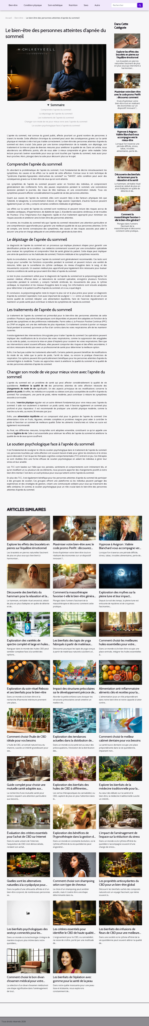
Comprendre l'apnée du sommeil (56, 109)
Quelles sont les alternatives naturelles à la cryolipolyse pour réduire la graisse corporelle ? (26, 884)
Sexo (86, 5)
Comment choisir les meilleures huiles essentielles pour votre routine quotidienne (118, 644)
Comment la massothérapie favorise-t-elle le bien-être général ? (127, 217)
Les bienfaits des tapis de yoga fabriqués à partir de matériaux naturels (72, 644)
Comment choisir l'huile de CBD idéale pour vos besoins (26, 738)
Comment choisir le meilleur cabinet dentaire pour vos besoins (120, 738)
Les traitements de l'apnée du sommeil (56, 117)
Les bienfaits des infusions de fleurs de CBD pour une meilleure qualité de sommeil (119, 932)
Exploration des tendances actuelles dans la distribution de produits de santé (72, 740)
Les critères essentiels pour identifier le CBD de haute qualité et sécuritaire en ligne (73, 932)
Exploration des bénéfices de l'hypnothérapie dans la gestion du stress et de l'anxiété (74, 836)
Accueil (8, 18)
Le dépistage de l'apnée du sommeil (55, 113)
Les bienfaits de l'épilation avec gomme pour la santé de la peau (73, 979)
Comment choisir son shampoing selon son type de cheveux (73, 882)
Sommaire (57, 105)
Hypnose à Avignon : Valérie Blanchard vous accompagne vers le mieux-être (127, 136)
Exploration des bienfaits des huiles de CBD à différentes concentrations (71, 788)
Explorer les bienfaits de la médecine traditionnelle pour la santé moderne (118, 788)
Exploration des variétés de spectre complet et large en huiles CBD (27, 644)
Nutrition (73, 5)
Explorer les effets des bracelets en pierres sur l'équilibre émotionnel (127, 54)
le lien (73, 296)
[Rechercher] (124, 5)
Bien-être (13, 5)
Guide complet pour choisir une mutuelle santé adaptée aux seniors (26, 788)
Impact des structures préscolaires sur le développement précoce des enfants (74, 692)
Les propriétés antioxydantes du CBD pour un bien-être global (119, 882)
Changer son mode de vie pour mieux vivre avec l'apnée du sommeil (56, 121)
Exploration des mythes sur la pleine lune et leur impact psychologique (117, 596)
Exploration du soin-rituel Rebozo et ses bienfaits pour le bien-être (28, 690)
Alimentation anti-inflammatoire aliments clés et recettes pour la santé (119, 692)
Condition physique (33, 5)
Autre (97, 5)
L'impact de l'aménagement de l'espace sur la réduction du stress (119, 834)
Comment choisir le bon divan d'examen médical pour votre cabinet (25, 980)
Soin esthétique (55, 5)
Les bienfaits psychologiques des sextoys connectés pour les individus (27, 932)
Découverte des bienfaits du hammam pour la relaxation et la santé (127, 177)
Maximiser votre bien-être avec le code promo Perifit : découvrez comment (127, 94)
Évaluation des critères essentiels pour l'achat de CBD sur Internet (27, 834)
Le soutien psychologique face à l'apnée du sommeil (56, 125)
